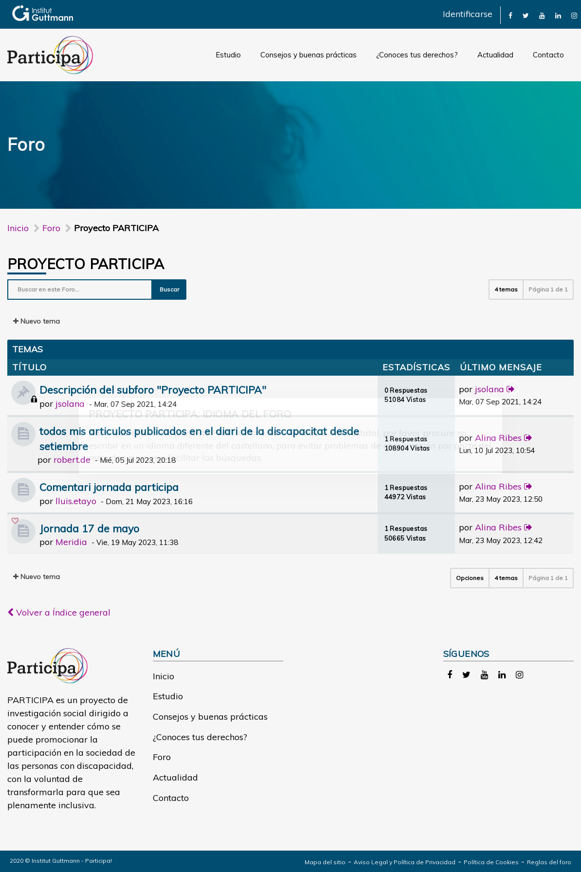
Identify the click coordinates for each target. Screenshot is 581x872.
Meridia (71, 541)
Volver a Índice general (58, 612)
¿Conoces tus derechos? (417, 54)
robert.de (72, 459)
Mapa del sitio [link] (325, 862)
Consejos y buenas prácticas (308, 54)
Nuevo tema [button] (36, 321)
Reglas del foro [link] (549, 862)
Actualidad (495, 54)
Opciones (470, 577)
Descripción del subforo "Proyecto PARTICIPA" (152, 389)
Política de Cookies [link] (491, 862)
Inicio (18, 228)
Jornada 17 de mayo (89, 528)
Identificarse (467, 13)
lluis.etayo (75, 501)
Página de (548, 289)
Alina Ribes (498, 437)
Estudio (228, 54)
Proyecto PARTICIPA (85, 263)
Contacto (548, 54)
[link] (510, 14)
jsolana (70, 403)
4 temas (506, 289)
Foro (162, 757)
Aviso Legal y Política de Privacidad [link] (404, 862)
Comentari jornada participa (109, 486)
